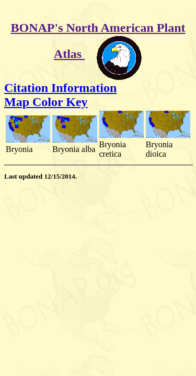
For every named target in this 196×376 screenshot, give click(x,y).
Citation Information (60, 88)
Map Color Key (46, 102)
